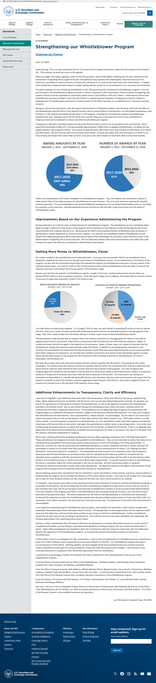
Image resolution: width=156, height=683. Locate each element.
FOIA (34, 644)
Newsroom (100, 7)
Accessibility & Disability (43, 632)
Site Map (87, 640)
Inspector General (40, 649)
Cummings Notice (39, 640)
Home (38, 34)
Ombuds (35, 657)
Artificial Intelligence (41, 636)
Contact (7, 644)
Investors (114, 7)
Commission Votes (12, 640)
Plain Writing (88, 632)
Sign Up (117, 650)
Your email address (119, 636)
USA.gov (67, 640)
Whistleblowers (144, 7)
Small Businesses (128, 7)
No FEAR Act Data (40, 653)
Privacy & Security (91, 636)
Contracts (8, 649)
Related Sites (69, 636)
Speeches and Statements (65, 34)
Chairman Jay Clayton (49, 54)
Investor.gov (68, 632)
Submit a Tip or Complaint (138, 24)
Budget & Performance (14, 632)
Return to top (10, 621)
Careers (7, 636)
